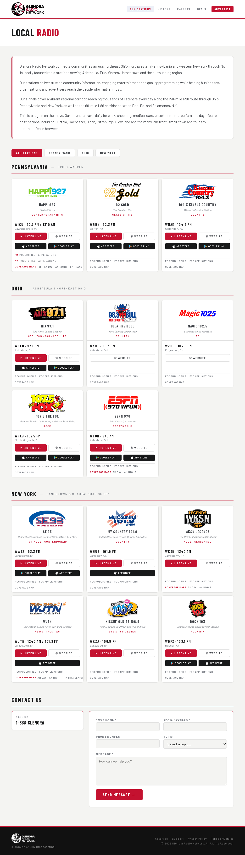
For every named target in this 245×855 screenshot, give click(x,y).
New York (108, 153)
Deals (201, 9)
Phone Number (108, 736)
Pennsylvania (60, 153)
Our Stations (140, 9)
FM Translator (80, 266)
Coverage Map (99, 266)
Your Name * (106, 719)
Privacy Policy (197, 838)
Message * (104, 754)
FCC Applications (126, 261)
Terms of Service (222, 838)
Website (64, 236)
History (164, 9)
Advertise (222, 9)
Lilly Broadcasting (42, 846)
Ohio (85, 153)
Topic (168, 736)
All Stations (27, 153)
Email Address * (177, 719)
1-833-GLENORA (30, 722)
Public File (27, 254)
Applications (47, 254)
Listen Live (30, 236)
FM (39, 266)
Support (178, 838)
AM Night (61, 266)
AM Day (48, 266)
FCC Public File (100, 261)
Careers (183, 9)
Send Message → (119, 794)
